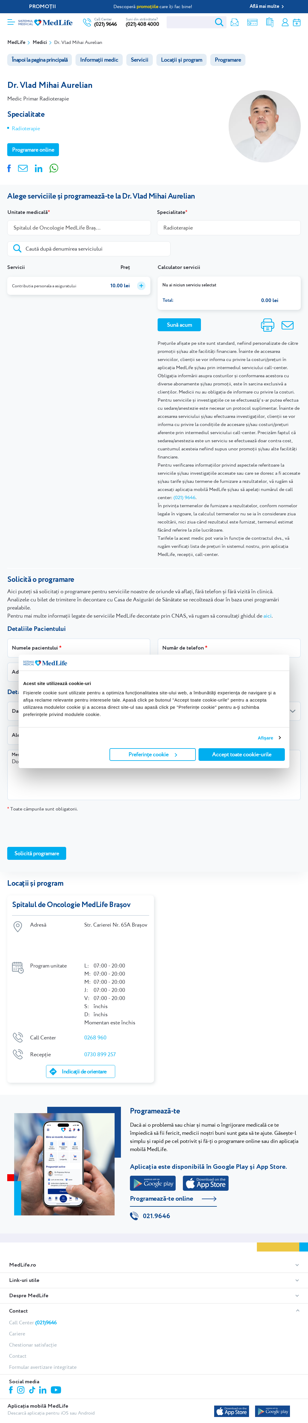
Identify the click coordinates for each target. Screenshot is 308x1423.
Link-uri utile (24, 1255)
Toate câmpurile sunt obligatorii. (42, 809)
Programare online (296, 22)
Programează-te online (161, 1173)
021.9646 (156, 1191)
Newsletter (233, 22)
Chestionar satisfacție (33, 1320)
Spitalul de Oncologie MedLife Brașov (71, 905)
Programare (228, 60)
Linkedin (43, 1365)
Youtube (57, 1365)
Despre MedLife (28, 1271)
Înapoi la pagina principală (39, 60)
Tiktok (32, 1365)
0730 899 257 (100, 1029)
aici (267, 616)
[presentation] (53, 829)
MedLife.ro (22, 1240)
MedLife (16, 42)
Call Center (33, 1298)
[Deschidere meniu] (11, 20)
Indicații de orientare (84, 1046)
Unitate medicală (27, 212)
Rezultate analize (268, 22)
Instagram (21, 1365)
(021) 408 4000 (142, 24)
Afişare (265, 737)
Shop (251, 22)
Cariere (17, 1309)
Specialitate (171, 212)
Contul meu (284, 22)
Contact (18, 1286)
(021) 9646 (105, 24)
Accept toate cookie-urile (241, 754)
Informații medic (99, 60)
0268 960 (95, 1012)
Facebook (11, 1366)
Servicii (139, 60)
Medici (39, 42)
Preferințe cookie (152, 754)
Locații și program (181, 60)
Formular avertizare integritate (43, 1342)
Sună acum (179, 325)
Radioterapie (26, 128)
